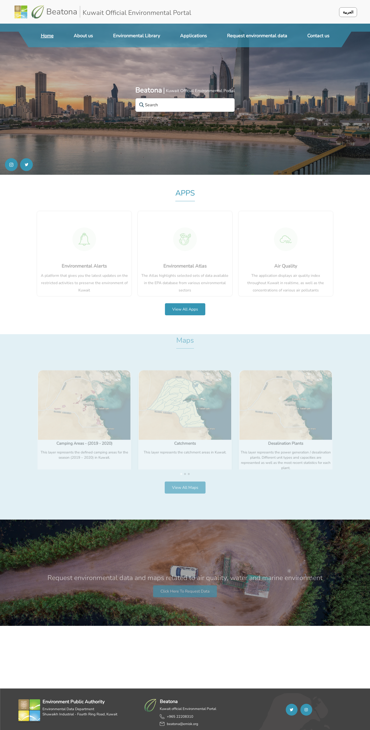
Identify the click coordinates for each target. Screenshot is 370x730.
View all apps (185, 309)
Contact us (318, 36)
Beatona (148, 90)
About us (83, 36)
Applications (193, 36)
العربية (348, 12)
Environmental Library (136, 36)
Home (47, 36)
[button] (181, 463)
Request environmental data (257, 36)
